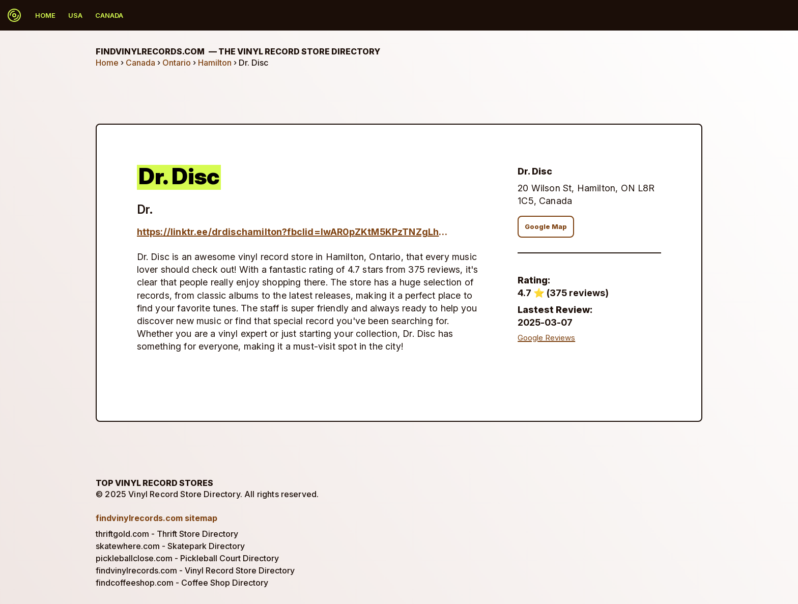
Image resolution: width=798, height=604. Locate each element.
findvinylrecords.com (238, 51)
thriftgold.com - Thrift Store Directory (167, 534)
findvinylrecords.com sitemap (156, 518)
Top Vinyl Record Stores (154, 483)
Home (45, 15)
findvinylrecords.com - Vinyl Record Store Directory (195, 570)
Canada (109, 15)
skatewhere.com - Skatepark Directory (170, 546)
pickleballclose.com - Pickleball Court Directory (187, 558)
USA (75, 15)
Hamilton (215, 62)
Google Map (546, 227)
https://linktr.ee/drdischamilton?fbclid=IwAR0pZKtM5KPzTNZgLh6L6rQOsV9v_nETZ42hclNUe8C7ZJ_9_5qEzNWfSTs (293, 231)
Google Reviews (546, 337)
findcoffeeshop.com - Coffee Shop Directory (182, 583)
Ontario (176, 62)
